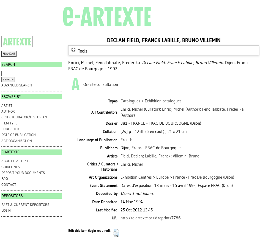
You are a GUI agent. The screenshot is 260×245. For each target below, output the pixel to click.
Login (6, 210)
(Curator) (140, 109)
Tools (78, 51)
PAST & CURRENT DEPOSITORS (25, 205)
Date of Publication (18, 135)
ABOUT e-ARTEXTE (16, 161)
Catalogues (130, 101)
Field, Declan (132, 156)
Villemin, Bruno (186, 156)
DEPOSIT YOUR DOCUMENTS (23, 173)
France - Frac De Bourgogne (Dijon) (203, 177)
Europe (162, 177)
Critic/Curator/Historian (24, 117)
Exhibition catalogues (163, 101)
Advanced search (16, 85)
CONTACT (8, 185)
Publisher (10, 129)
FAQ (4, 178)
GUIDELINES (10, 167)
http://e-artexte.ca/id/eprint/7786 (151, 218)
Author (8, 111)
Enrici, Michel (132, 164)
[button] (116, 232)
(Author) (181, 109)
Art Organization (16, 141)
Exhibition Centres (136, 177)
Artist (6, 106)
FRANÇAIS (8, 54)
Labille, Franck (158, 156)
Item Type (9, 123)
